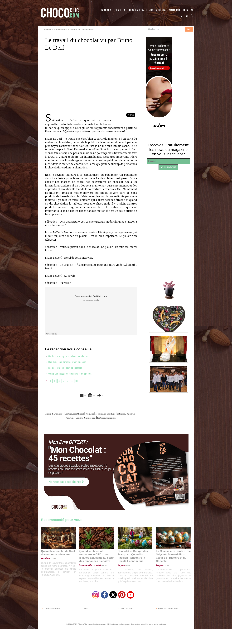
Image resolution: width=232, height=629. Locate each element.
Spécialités (114, 413)
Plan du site (125, 609)
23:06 (127, 567)
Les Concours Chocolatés (95, 420)
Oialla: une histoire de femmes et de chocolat (71, 373)
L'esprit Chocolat (156, 10)
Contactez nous (51, 609)
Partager (121, 394)
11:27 (52, 561)
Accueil (47, 29)
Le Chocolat (105, 10)
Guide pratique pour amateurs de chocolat (69, 355)
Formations (103, 417)
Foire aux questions (165, 609)
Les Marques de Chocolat (91, 413)
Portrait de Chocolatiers (80, 29)
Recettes (120, 10)
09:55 (102, 564)
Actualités (186, 16)
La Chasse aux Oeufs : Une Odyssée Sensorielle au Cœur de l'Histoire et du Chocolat (172, 556)
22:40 (165, 564)
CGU (84, 609)
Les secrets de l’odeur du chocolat (65, 367)
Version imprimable (96, 394)
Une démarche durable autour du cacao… (68, 361)
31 (78, 380)
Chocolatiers (136, 10)
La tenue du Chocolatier (80, 417)
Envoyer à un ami (66, 394)
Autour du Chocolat (181, 10)
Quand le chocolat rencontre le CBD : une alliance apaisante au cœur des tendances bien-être (96, 556)
